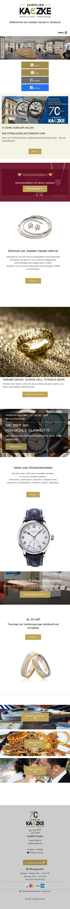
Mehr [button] (35, 151)
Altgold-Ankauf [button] (34, 743)
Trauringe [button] (33, 637)
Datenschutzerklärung (31, 891)
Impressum (46, 891)
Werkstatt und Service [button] (35, 717)
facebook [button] (35, 87)
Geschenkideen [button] (35, 189)
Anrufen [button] (35, 65)
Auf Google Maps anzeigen (35, 862)
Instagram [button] (35, 80)
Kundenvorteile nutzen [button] (35, 594)
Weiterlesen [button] (16, 446)
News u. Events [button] (35, 770)
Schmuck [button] (33, 281)
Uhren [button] (33, 494)
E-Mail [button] (35, 72)
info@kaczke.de (36, 852)
